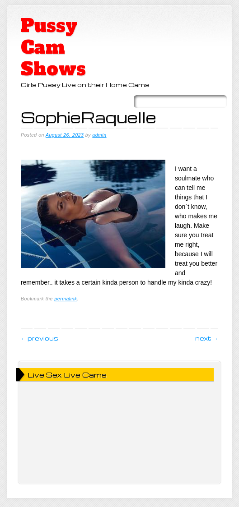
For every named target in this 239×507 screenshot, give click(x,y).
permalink (65, 298)
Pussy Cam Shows (53, 47)
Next (206, 338)
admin (99, 135)
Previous (39, 338)
